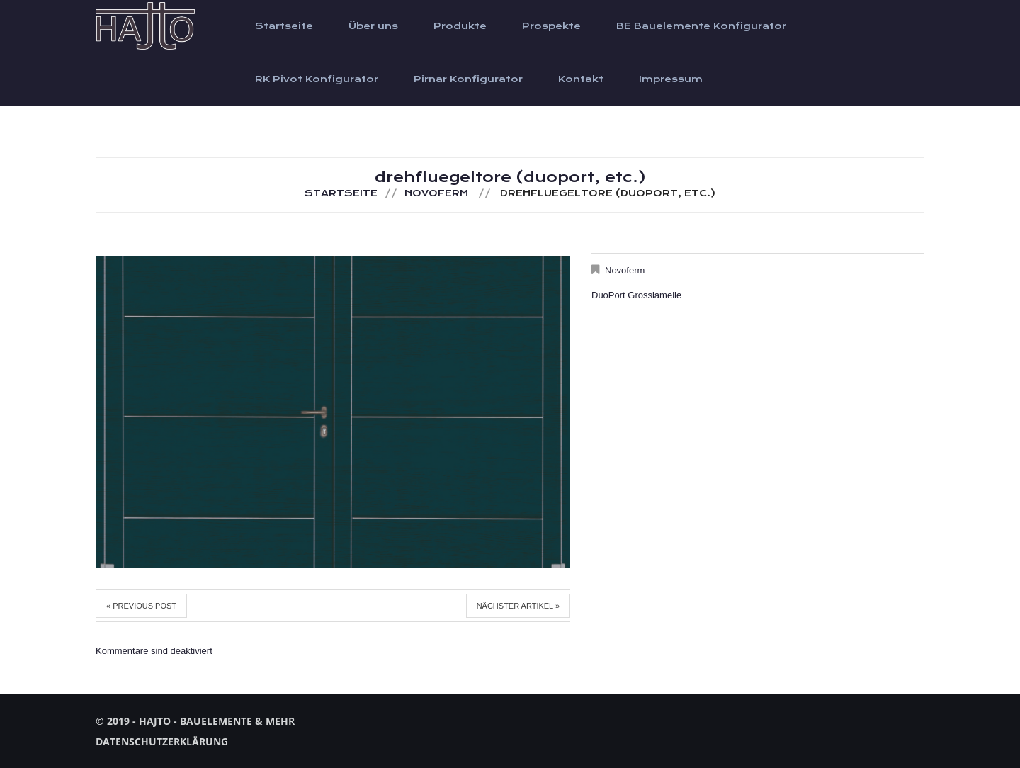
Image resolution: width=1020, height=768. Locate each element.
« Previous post (141, 606)
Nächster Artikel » (518, 606)
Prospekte (551, 26)
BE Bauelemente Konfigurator (701, 26)
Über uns (373, 26)
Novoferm (436, 193)
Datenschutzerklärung (162, 741)
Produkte (460, 26)
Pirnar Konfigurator (468, 79)
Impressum (671, 79)
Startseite (284, 26)
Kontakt (581, 79)
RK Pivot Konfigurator (316, 79)
